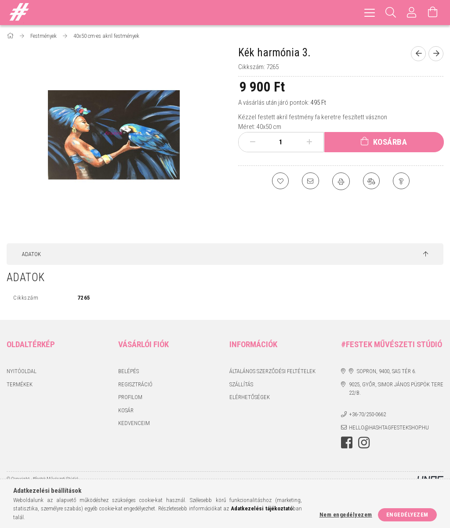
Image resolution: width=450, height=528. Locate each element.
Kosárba (390, 142)
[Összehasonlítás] (372, 181)
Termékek (20, 384)
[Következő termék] (435, 53)
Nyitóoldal (21, 371)
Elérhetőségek (249, 397)
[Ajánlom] (310, 181)
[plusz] (309, 142)
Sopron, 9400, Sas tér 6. (386, 371)
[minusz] (253, 142)
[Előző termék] (418, 53)
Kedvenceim (134, 423)
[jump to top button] (425, 254)
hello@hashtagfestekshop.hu (389, 427)
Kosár (126, 410)
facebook (346, 442)
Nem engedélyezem (345, 514)
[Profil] (411, 12)
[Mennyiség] (281, 142)
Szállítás (241, 384)
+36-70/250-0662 (367, 414)
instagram (364, 442)
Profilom (130, 397)
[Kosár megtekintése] (432, 12)
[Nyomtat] (341, 181)
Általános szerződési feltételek (272, 371)
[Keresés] (390, 12)
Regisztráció (135, 384)
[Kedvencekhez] (279, 181)
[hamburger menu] (369, 12)
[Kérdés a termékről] (402, 181)
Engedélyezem (407, 514)
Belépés (128, 371)
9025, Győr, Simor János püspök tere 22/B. (396, 388)
